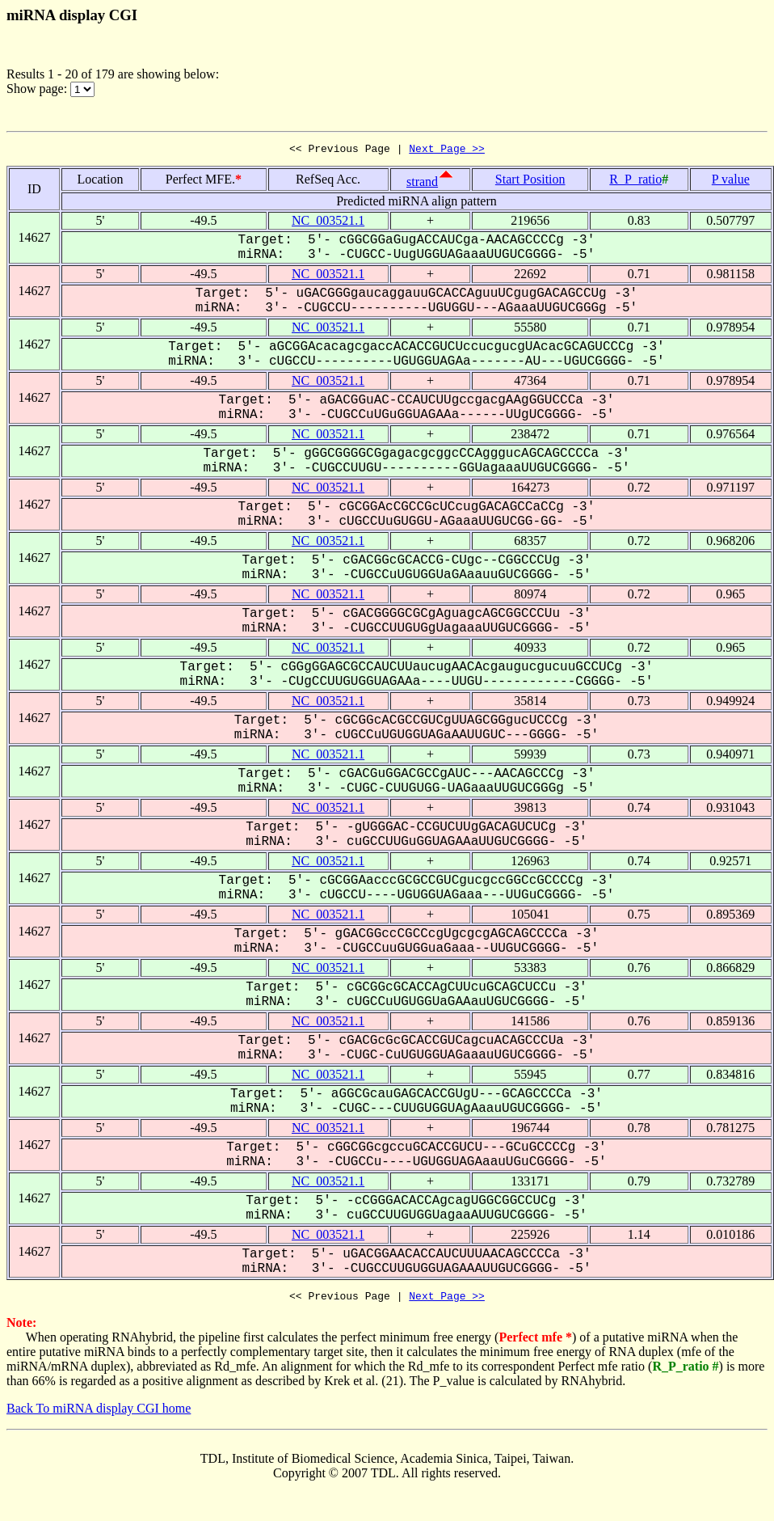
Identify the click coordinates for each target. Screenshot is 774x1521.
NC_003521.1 (328, 223)
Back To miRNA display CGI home (98, 1413)
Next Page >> (447, 150)
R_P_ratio (635, 181)
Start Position (530, 181)
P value (731, 181)
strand (422, 184)
